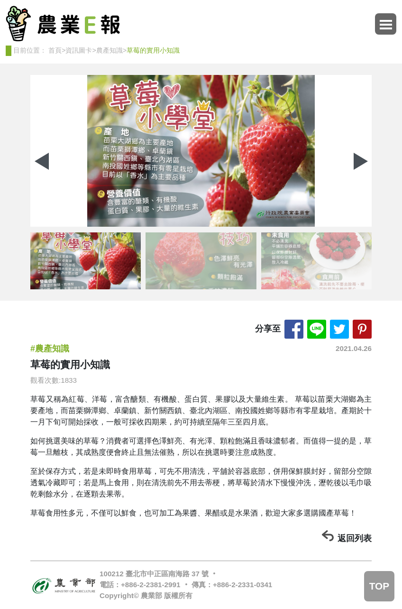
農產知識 (109, 50)
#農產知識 (49, 348)
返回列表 (355, 538)
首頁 (55, 50)
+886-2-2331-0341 (242, 585)
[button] (360, 161)
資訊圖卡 (78, 50)
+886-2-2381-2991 (150, 585)
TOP (379, 586)
